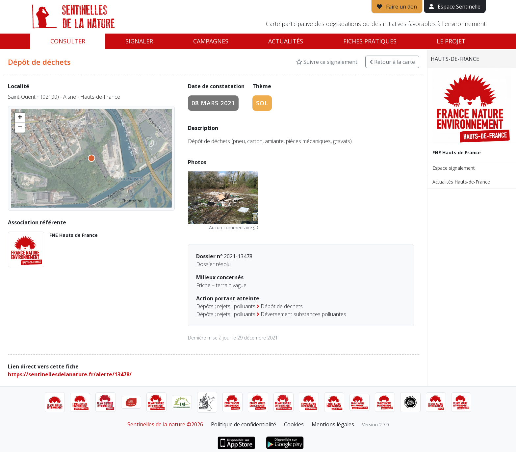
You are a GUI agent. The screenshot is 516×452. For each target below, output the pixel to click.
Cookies (294, 424)
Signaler (139, 41)
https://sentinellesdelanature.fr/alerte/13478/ (70, 374)
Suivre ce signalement (326, 61)
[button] (20, 118)
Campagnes (210, 41)
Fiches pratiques (370, 41)
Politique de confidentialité (243, 424)
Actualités (285, 41)
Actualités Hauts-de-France (461, 182)
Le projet (451, 41)
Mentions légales (333, 424)
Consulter (67, 41)
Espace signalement (453, 168)
